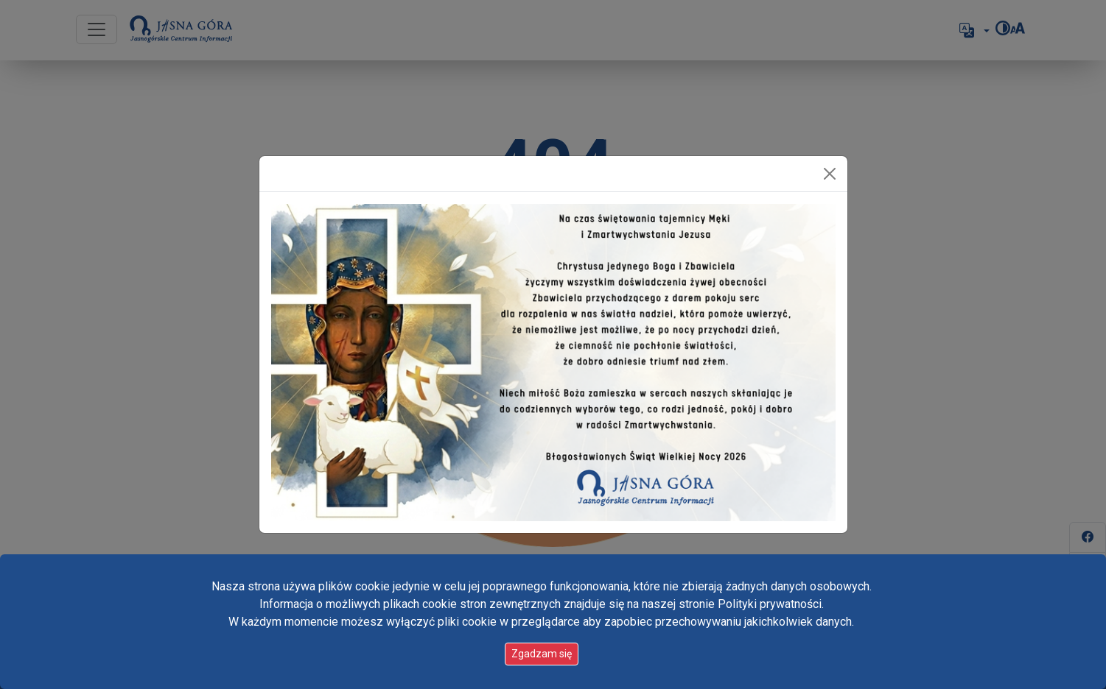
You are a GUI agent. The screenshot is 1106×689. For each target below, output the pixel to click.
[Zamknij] (829, 174)
